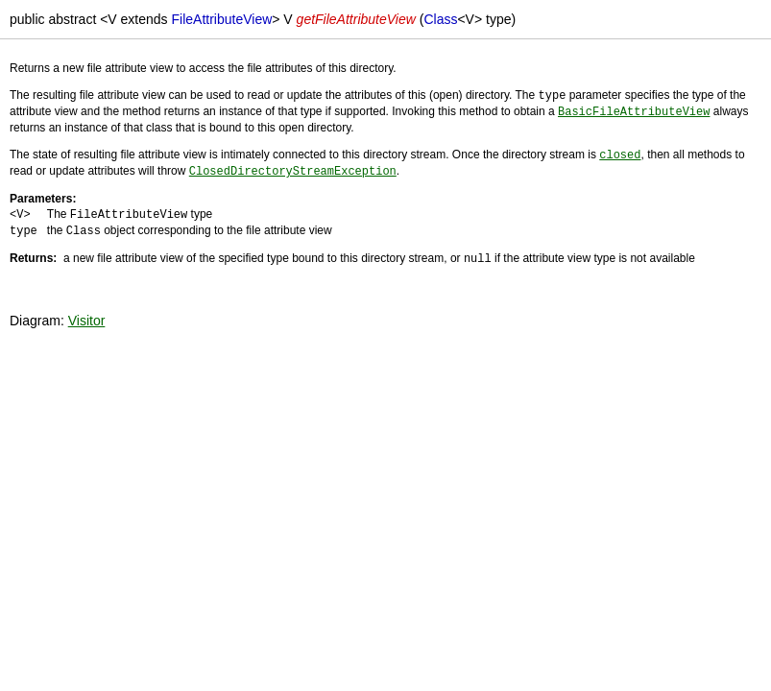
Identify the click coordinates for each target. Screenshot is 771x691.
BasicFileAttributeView (634, 110)
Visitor (87, 314)
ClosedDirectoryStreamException (293, 167)
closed (619, 152)
